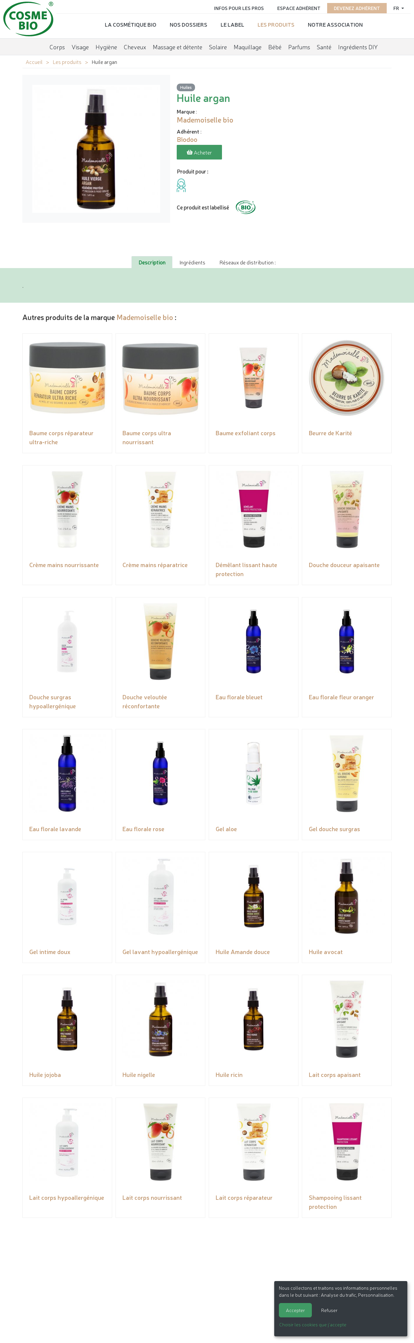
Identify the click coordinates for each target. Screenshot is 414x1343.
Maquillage (248, 45)
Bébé (275, 45)
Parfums (299, 45)
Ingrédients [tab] (192, 262)
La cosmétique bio (130, 23)
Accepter (295, 1310)
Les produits (276, 23)
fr (396, 7)
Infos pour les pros (239, 7)
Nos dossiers (188, 23)
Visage (80, 45)
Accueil (34, 61)
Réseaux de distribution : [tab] (247, 262)
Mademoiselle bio (144, 317)
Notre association (335, 23)
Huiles (186, 87)
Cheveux (135, 45)
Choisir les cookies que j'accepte (312, 1324)
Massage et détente (177, 45)
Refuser (329, 1310)
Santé (324, 45)
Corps (57, 45)
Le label (232, 23)
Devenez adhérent (357, 7)
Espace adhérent (298, 7)
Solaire (218, 45)
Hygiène (106, 45)
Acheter (199, 152)
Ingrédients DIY (358, 45)
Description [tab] (151, 262)
